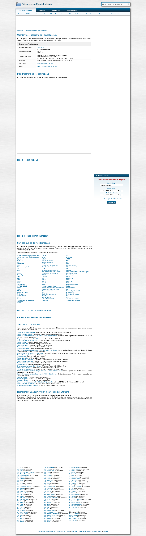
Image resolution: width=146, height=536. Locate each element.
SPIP (67, 297)
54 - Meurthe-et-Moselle (51, 497)
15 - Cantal (20, 489)
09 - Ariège (20, 480)
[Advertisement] (73, 22)
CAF (35, 13)
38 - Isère (47, 472)
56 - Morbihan (48, 501)
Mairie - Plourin (21, 342)
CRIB (19, 276)
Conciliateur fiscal (71, 273)
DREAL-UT (69, 281)
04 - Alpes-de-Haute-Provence (25, 472)
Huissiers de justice (72, 284)
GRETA (44, 284)
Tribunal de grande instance (25, 300)
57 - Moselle (47, 502)
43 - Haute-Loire (48, 480)
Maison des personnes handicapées (53, 288)
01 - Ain (19, 467)
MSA (18, 289)
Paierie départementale (73, 291)
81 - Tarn (71, 485)
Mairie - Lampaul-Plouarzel (25, 383)
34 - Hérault (20, 521)
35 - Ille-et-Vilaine (49, 467)
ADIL (67, 256)
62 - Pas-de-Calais (49, 510)
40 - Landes (47, 475)
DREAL (44, 281)
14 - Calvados (21, 488)
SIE (67, 295)
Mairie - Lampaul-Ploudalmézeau (27, 340)
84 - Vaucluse (73, 489)
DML (18, 280)
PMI (62, 13)
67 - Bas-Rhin (48, 518)
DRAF (68, 280)
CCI (67, 264)
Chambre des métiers (48, 267)
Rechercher (111, 202)
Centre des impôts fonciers (50, 265)
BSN (18, 262)
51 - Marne (47, 493)
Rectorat (44, 295)
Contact (105, 531)
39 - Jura (46, 473)
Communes (56, 10)
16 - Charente (21, 491)
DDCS (68, 276)
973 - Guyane (73, 517)
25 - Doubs (20, 504)
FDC (67, 283)
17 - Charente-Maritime (23, 493)
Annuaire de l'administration (47, 531)
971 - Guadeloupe (74, 513)
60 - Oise (46, 507)
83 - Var (71, 488)
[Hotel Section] (54, 197)
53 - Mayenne (48, 496)
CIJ (67, 268)
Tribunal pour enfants (72, 299)
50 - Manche (47, 491)
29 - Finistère (21, 510)
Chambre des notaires (73, 267)
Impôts (43, 13)
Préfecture (78, 13)
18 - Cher (19, 494)
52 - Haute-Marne (49, 494)
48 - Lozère (47, 488)
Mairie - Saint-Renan (23, 367)
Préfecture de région (72, 294)
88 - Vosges (72, 496)
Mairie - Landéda (22, 358)
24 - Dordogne (21, 502)
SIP (18, 297)
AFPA (43, 257)
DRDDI (19, 281)
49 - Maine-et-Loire (49, 489)
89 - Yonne (72, 497)
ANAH (44, 259)
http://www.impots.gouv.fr (45, 63)
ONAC (19, 291)
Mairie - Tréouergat (23, 355)
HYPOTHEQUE (22, 286)
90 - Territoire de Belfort (75, 499)
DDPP (19, 278)
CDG (18, 265)
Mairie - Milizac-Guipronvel (25, 359)
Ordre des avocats (47, 291)
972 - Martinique (73, 515)
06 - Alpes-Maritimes (23, 475)
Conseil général (71, 265)
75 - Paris (71, 475)
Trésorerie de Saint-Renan (25, 369)
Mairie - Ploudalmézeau (24, 334)
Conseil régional (71, 275)
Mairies (42, 10)
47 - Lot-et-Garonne (49, 486)
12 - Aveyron (20, 485)
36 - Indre (47, 469)
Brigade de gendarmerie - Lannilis (27, 385)
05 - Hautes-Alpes (22, 473)
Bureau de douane (47, 262)
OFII (67, 289)
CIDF (43, 268)
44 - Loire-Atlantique (50, 481)
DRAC (44, 280)
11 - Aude (20, 483)
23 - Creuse (20, 501)
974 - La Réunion (74, 518)
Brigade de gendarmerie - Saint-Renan (29, 366)
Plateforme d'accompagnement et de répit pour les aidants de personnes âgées (28, 257)
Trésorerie (41, 47)
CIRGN (68, 270)
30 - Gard (19, 515)
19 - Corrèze (20, 496)
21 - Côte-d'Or (21, 497)
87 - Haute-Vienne (74, 494)
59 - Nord (47, 505)
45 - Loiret (47, 483)
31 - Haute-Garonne (22, 517)
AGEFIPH (69, 257)
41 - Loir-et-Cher (48, 477)
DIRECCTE (69, 278)
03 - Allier (19, 470)
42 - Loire (47, 478)
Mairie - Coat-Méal (23, 380)
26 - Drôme (20, 505)
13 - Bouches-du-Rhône (24, 486)
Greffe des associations (49, 294)
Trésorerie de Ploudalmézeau (26, 332)
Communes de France (63, 531)
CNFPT (19, 273)
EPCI (69, 13)
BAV (67, 260)
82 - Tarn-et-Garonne (75, 486)
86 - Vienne (72, 493)
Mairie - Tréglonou (22, 379)
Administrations (26, 10)
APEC (68, 259)
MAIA (68, 286)
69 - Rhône (47, 521)
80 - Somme (72, 483)
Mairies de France (76, 531)
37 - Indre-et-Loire (49, 470)
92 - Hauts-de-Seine (74, 502)
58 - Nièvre (47, 504)
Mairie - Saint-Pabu (23, 344)
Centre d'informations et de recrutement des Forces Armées (51, 271)
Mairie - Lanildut (22, 364)
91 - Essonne (72, 501)
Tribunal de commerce (73, 300)
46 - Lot (46, 485)
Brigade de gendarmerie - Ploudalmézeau (30, 339)
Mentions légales (97, 531)
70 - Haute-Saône (74, 467)
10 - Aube (20, 481)
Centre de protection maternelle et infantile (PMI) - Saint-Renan (36, 374)
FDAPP (44, 283)
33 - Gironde (20, 520)
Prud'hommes (21, 295)
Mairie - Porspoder (23, 363)
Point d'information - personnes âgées (77, 272)
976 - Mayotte (73, 520)
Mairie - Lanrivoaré (23, 348)
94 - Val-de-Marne (74, 505)
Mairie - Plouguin (22, 345)
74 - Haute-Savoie (74, 473)
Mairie (20, 13)
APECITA (20, 260)
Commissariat (115, 13)
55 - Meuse (47, 499)
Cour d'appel (21, 275)
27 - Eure (19, 507)
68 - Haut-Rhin (48, 520)
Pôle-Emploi (53, 13)
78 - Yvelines (72, 480)
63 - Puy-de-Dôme (49, 512)
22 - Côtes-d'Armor (22, 499)
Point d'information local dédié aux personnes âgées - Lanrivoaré (37, 350)
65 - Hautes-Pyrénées (50, 515)
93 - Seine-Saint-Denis (75, 504)
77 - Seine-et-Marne (74, 478)
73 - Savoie (72, 472)
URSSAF (20, 302)
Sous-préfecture (90, 13)
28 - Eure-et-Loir (21, 509)
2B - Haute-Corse (22, 513)
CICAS (19, 268)
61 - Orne (47, 509)
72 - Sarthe (72, 470)
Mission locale (70, 288)
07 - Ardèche (20, 477)
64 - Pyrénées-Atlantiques (51, 513)
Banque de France (47, 260)
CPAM (28, 13)
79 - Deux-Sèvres (74, 481)
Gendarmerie (103, 13)
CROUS (44, 276)
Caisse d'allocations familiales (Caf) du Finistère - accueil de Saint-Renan (39, 371)
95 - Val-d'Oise (73, 507)
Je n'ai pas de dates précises (112, 199)
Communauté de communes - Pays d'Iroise (30, 353)
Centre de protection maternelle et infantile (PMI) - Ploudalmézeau (37, 336)
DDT (43, 278)
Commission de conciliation (50, 273)
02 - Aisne (20, 469)
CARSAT (44, 264)
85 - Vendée (72, 491)
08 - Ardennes (21, 478)
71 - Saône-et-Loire (74, 469)
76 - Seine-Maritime (74, 477)
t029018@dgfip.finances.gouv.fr (47, 66)
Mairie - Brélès (21, 356)
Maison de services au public (50, 289)
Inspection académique (49, 286)
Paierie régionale (22, 292)
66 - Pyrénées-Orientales (51, 517)
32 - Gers (19, 518)
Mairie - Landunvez (23, 347)
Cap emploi (20, 264)
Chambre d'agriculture (24, 267)
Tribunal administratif (48, 299)
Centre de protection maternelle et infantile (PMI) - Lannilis (35, 382)
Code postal (72, 10)
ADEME (44, 256)
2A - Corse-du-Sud (22, 512)
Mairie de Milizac (22, 377)
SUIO (19, 299)
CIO (18, 270)
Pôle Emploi (70, 292)
